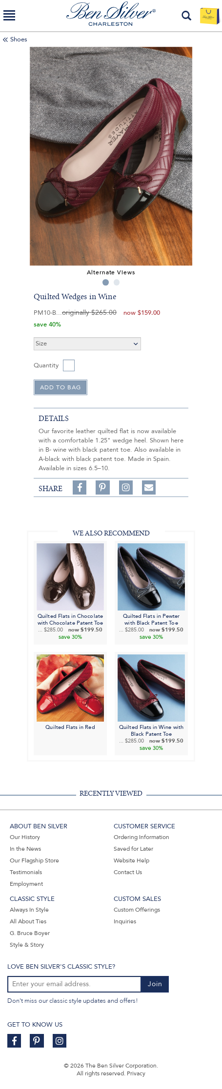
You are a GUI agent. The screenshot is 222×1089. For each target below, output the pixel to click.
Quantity (46, 365)
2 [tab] (117, 282)
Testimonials (26, 872)
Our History (25, 837)
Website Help (131, 860)
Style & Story (27, 945)
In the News (25, 849)
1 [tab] (105, 282)
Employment (26, 884)
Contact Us (128, 872)
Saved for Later (133, 849)
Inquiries (125, 921)
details (54, 418)
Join (155, 984)
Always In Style (29, 910)
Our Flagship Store (34, 860)
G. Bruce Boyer (30, 933)
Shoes (18, 39)
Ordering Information (141, 837)
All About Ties (28, 921)
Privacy (136, 1073)
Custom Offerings (137, 910)
